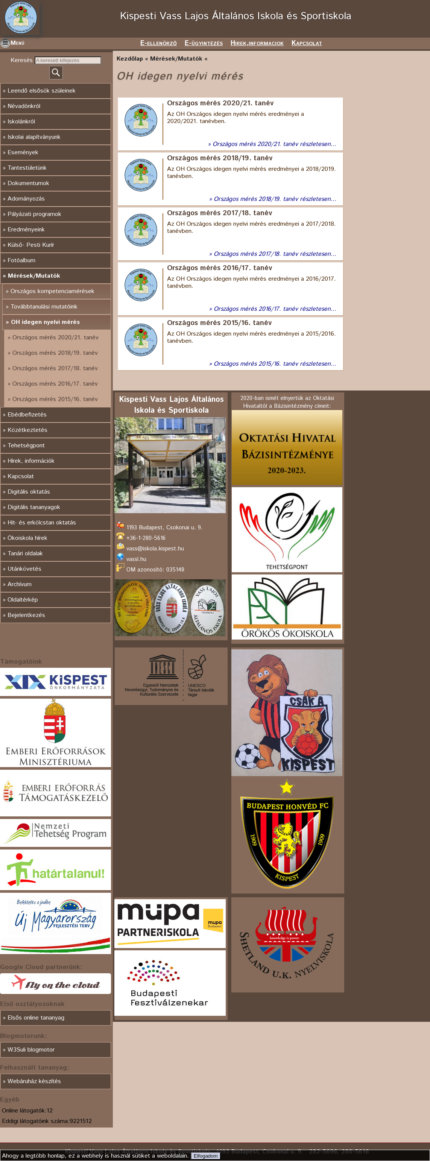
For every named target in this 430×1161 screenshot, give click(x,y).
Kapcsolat (307, 43)
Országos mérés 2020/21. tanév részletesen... (274, 144)
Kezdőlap (130, 59)
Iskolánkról (21, 121)
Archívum (20, 584)
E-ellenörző (158, 43)
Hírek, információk (31, 461)
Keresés (23, 60)
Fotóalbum (21, 260)
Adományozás (26, 199)
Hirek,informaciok (257, 43)
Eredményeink (26, 229)
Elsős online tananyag (36, 1018)
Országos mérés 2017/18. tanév (55, 368)
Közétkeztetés (27, 430)
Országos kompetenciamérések (52, 291)
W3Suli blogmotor (31, 1050)
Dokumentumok (28, 183)
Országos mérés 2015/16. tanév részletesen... (275, 364)
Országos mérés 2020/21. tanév (55, 337)
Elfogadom (206, 1156)
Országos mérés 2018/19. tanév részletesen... (275, 199)
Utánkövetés (24, 569)
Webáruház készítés (34, 1081)
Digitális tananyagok (34, 507)
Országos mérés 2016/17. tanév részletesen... (275, 309)
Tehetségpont (26, 445)
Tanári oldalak (25, 553)
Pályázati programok (34, 214)
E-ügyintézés (204, 43)
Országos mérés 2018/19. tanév (55, 353)
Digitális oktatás (29, 492)
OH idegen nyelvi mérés (45, 322)
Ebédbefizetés (27, 414)
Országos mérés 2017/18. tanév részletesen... (275, 254)
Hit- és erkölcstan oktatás (42, 522)
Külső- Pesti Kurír (31, 245)
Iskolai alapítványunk (34, 137)
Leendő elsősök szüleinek (42, 91)
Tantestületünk (27, 168)
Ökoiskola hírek (27, 538)
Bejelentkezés (26, 615)
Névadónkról (24, 106)
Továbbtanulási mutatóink (44, 306)
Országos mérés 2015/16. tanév (55, 399)
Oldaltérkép (23, 600)
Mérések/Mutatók (34, 276)
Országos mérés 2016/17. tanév (55, 384)
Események (23, 152)
